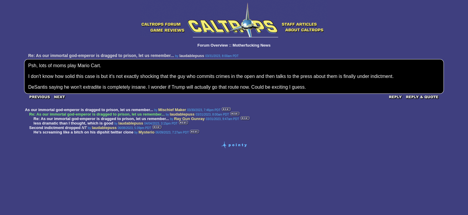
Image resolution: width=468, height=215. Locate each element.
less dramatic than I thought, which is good (73, 123)
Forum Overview (213, 45)
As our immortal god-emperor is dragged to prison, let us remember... (89, 110)
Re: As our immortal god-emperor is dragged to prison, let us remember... (101, 118)
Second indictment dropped (55, 127)
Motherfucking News (251, 45)
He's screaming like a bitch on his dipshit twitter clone (83, 132)
